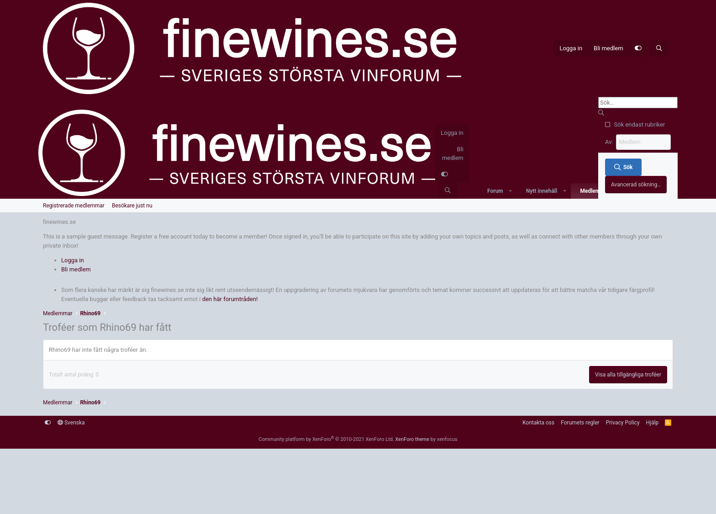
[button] (510, 191)
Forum (495, 191)
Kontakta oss (538, 422)
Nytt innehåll (541, 191)
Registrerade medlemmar (74, 205)
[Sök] (659, 48)
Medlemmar (595, 191)
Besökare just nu (132, 205)
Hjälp (652, 422)
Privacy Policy (623, 422)
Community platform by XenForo (326, 439)
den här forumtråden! (230, 299)
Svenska (71, 422)
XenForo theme (412, 439)
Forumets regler (580, 422)
